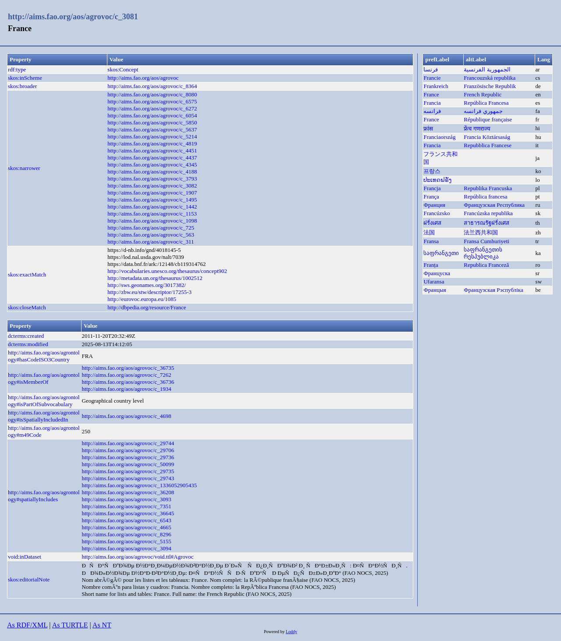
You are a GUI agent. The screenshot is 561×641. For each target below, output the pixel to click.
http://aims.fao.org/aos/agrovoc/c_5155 (126, 541)
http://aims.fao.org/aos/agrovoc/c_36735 (128, 368)
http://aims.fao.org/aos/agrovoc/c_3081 (73, 16)
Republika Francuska (488, 188)
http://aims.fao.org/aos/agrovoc (142, 77)
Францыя (434, 290)
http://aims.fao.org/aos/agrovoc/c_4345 (152, 164)
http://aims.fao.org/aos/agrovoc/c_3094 (126, 548)
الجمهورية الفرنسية (487, 69)
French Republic (482, 94)
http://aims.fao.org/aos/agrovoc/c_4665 (126, 527)
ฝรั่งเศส (432, 223)
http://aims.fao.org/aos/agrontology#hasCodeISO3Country (44, 356)
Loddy (291, 631)
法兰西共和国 (481, 232)
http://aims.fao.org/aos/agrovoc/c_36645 (128, 513)
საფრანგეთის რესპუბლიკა (483, 253)
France (431, 94)
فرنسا (430, 69)
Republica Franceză (486, 265)
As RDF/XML (27, 625)
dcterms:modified (28, 344)
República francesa (485, 196)
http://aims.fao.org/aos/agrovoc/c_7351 (126, 506)
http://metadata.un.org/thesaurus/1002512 (154, 278)
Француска (436, 273)
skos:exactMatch (27, 274)
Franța (430, 265)
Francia (431, 102)
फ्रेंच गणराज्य (477, 128)
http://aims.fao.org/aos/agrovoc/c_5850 (152, 122)
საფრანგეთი (441, 253)
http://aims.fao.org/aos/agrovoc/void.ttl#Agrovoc (138, 556)
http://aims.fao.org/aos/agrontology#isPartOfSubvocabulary (44, 400)
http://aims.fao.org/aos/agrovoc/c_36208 (128, 492)
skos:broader (22, 86)
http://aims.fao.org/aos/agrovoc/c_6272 (152, 108)
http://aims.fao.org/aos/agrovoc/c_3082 (152, 185)
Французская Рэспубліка (493, 290)
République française (488, 119)
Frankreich (435, 86)
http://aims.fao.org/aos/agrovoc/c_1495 (152, 199)
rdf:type (17, 69)
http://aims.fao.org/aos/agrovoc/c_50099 (128, 464)
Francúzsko (436, 213)
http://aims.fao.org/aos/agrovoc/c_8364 (152, 86)
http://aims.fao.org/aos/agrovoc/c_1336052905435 (139, 485)
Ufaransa (433, 281)
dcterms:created (26, 336)
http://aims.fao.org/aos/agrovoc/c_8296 (126, 534)
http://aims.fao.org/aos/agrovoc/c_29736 (128, 457)
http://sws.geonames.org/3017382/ (146, 285)
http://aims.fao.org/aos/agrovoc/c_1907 (152, 192)
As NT (101, 625)
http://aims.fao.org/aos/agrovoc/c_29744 (128, 443)
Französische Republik (490, 86)
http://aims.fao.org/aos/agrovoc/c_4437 (152, 157)
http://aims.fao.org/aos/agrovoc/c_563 (150, 234)
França (431, 196)
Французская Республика (494, 205)
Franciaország (439, 137)
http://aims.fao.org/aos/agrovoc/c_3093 (126, 499)
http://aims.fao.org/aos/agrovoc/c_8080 (152, 94)
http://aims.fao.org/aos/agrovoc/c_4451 (152, 150)
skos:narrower (24, 168)
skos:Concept (122, 69)
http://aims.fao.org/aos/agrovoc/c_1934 (126, 389)
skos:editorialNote (29, 579)
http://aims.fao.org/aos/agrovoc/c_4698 (126, 416)
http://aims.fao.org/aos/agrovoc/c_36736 (128, 382)
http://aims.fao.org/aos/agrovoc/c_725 (150, 227)
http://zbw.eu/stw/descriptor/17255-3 (149, 292)
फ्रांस (428, 128)
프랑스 (431, 171)
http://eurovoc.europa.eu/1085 (141, 299)
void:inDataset (24, 556)
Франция (434, 205)
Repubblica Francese (487, 145)
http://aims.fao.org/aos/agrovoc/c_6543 (126, 520)
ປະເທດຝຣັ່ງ (437, 180)
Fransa (431, 241)
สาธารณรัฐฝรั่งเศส (486, 223)
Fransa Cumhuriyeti (486, 241)
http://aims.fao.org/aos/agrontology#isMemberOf (44, 378)
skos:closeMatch (27, 307)
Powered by (275, 631)
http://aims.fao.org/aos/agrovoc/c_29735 (128, 471)
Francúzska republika (488, 213)
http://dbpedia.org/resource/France (146, 307)
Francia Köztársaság (487, 137)
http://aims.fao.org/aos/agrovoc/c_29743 (128, 478)
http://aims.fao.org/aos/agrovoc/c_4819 (152, 143)
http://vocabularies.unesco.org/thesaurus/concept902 (167, 271)
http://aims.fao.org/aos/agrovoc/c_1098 (152, 220)
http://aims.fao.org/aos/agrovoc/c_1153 (152, 213)
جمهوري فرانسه (483, 111)
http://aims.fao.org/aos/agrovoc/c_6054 (152, 115)
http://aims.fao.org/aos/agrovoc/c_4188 (152, 171)
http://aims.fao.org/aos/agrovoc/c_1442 (152, 206)
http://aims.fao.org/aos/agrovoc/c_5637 (152, 129)
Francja (431, 188)
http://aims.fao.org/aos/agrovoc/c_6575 (152, 101)
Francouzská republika (489, 77)
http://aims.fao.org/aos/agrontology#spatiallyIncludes (44, 496)
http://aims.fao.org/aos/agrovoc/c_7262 (126, 375)
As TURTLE (70, 625)
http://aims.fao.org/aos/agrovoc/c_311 (150, 241)
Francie (431, 77)
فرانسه (432, 111)
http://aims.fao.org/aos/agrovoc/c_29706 (128, 450)
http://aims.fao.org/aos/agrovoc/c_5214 (152, 136)
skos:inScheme (25, 77)
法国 (429, 232)
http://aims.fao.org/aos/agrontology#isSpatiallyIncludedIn (44, 416)
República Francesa (486, 102)
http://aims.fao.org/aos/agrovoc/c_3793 (152, 178)
